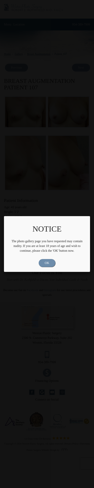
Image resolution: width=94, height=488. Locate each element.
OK (47, 263)
